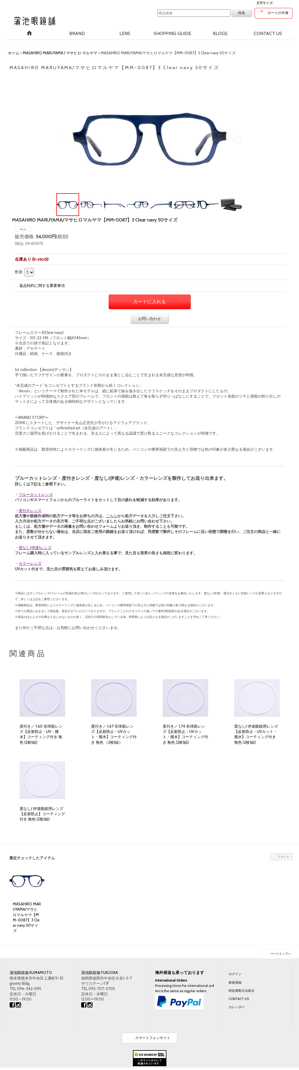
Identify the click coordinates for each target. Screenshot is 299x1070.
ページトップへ (280, 954)
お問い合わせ (149, 318)
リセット (283, 856)
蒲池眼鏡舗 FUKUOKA (99, 972)
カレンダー (237, 1007)
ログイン (235, 974)
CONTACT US (239, 999)
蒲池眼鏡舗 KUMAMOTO (31, 972)
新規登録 (235, 982)
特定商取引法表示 (241, 991)
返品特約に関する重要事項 (42, 285)
